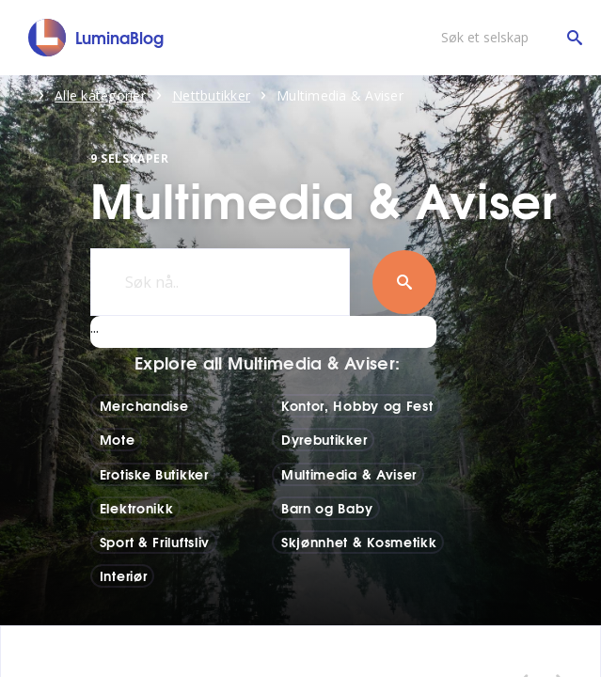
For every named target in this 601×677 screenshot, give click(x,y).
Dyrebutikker (324, 439)
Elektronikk (137, 507)
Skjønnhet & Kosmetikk (359, 541)
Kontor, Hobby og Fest (357, 405)
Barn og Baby (326, 507)
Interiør (124, 575)
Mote (117, 439)
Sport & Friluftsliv (155, 541)
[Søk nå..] (220, 282)
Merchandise (144, 405)
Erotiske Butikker (154, 474)
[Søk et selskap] (507, 37)
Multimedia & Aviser (349, 474)
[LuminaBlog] (96, 37)
